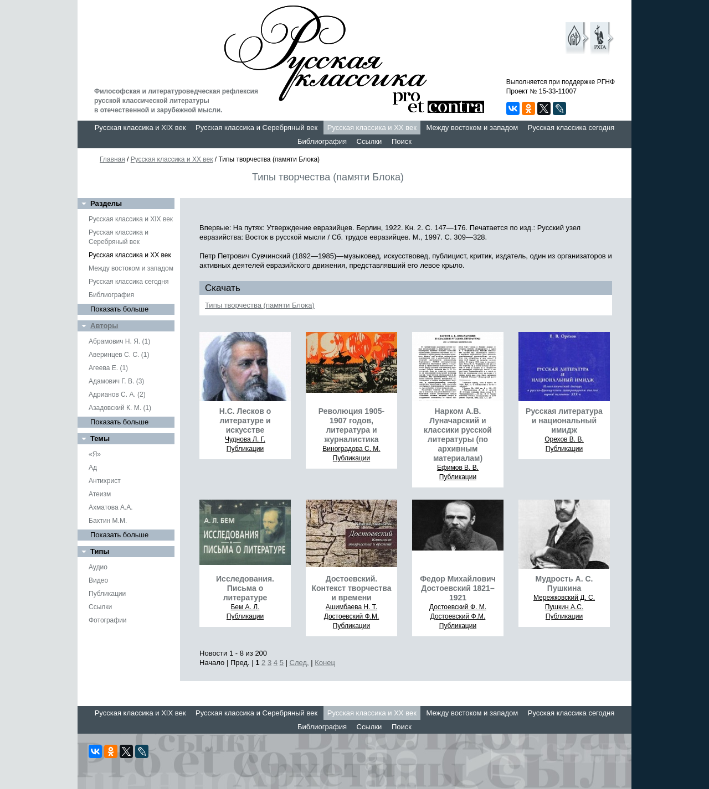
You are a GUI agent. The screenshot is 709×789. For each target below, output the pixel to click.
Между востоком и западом (472, 127)
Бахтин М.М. (108, 521)
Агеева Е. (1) (108, 368)
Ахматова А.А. (111, 507)
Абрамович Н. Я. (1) (119, 341)
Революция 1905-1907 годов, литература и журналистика (351, 425)
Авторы (104, 325)
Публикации (107, 594)
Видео (98, 580)
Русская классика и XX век (372, 127)
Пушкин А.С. (564, 607)
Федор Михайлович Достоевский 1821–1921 (458, 588)
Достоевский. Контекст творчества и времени (351, 588)
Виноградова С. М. (351, 449)
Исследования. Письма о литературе (245, 588)
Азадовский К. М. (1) (120, 408)
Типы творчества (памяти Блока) (260, 305)
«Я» (95, 454)
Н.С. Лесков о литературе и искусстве (245, 420)
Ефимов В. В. (458, 467)
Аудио (98, 567)
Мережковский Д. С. (564, 597)
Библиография (322, 141)
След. (299, 662)
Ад (93, 467)
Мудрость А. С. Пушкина (564, 583)
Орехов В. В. (564, 439)
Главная (112, 159)
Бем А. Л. (244, 607)
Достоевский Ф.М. (351, 616)
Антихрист (105, 481)
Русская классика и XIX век (140, 127)
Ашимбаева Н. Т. (351, 607)
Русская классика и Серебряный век (256, 127)
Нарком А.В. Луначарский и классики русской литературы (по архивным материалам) (458, 435)
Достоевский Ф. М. (457, 607)
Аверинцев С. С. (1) (119, 355)
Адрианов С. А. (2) (117, 394)
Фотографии (108, 620)
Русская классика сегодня (571, 127)
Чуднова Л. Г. (245, 439)
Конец (325, 662)
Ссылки (369, 141)
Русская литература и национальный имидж (564, 420)
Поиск (402, 141)
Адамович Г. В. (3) (116, 381)
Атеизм (100, 494)
